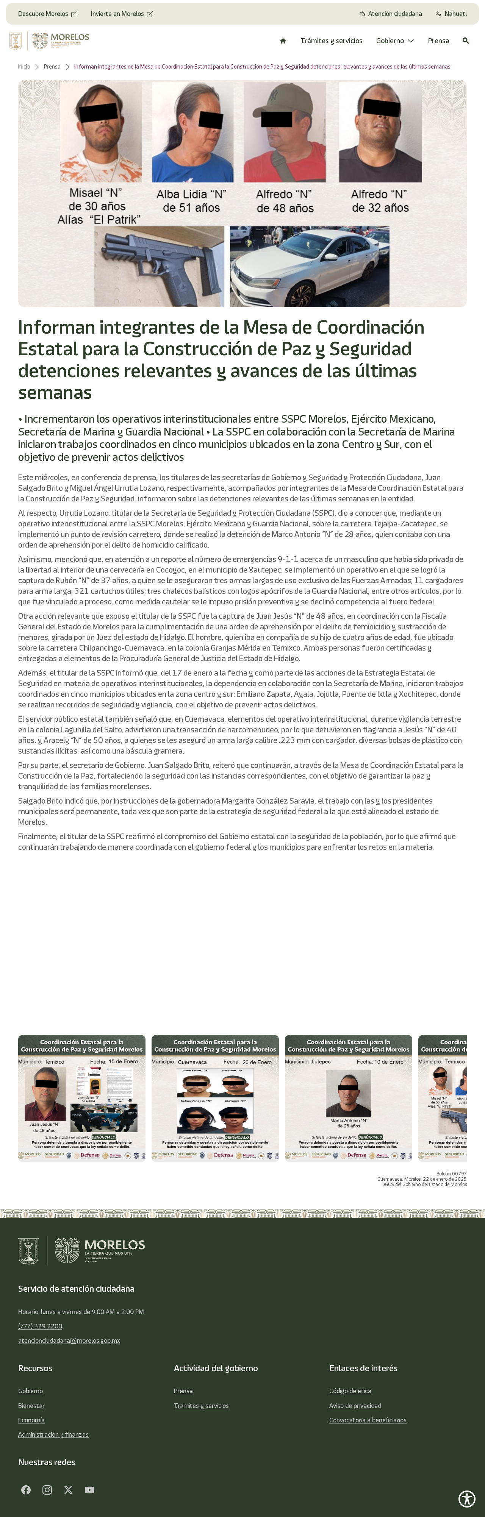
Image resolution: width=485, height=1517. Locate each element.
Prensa (183, 1390)
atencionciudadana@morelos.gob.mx (69, 1340)
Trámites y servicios (201, 1405)
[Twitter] (68, 1489)
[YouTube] (89, 1489)
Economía (31, 1420)
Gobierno (30, 1390)
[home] (53, 40)
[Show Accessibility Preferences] (467, 1499)
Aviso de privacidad (355, 1406)
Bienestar (31, 1405)
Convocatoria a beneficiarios (368, 1420)
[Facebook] (25, 1489)
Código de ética (350, 1391)
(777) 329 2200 (40, 1326)
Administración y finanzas (53, 1434)
